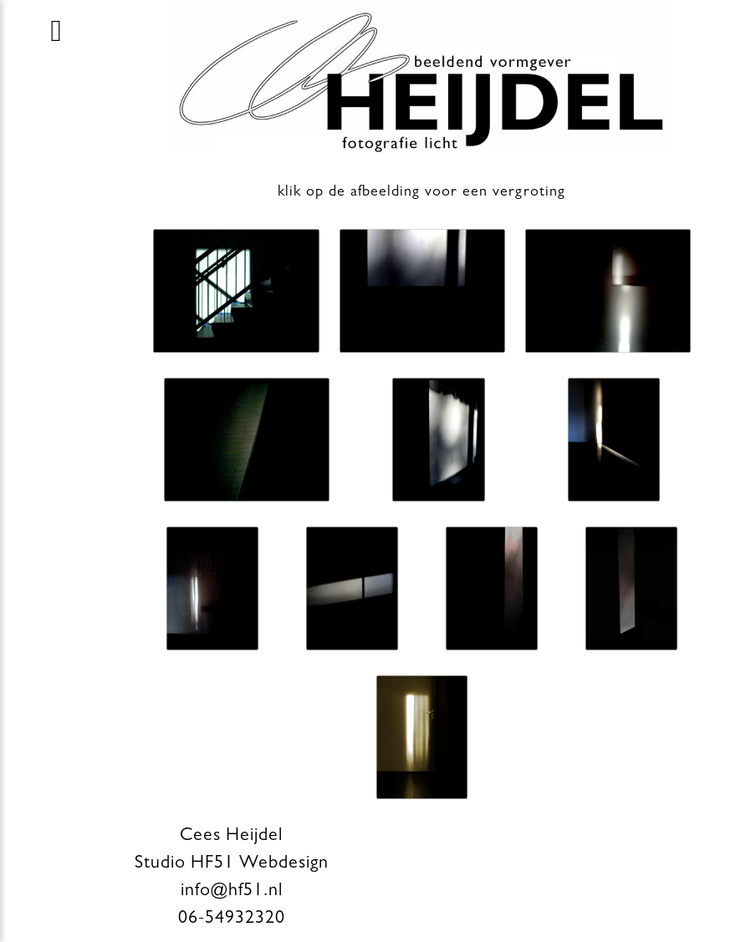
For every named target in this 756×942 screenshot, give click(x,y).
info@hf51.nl (232, 892)
